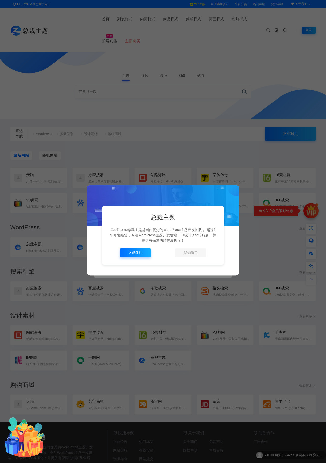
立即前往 (135, 253)
